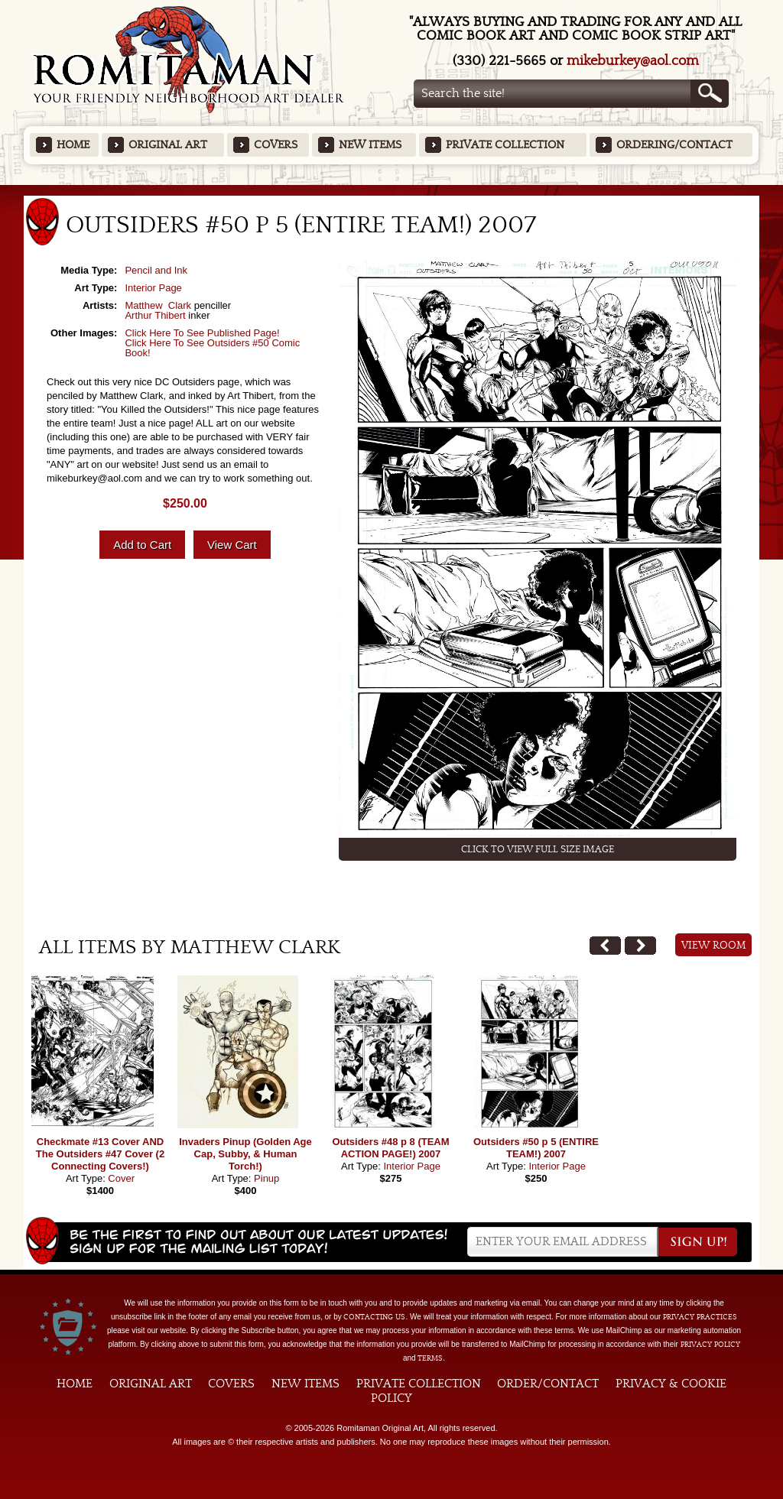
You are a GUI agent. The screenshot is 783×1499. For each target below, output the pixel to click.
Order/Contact (548, 1383)
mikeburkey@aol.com (633, 61)
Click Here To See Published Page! (202, 333)
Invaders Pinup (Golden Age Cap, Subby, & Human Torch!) (245, 1154)
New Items (370, 144)
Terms (430, 1358)
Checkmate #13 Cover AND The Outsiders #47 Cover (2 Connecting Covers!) (100, 1154)
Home (73, 144)
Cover (121, 1178)
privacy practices (700, 1317)
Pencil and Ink (156, 270)
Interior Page (153, 288)
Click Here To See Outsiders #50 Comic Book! (212, 348)
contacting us (374, 1317)
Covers (275, 144)
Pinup (266, 1178)
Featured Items (392, 190)
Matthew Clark (158, 305)
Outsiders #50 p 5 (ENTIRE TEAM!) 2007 (536, 1148)
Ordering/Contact (674, 144)
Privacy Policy (710, 1344)
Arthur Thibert (155, 315)
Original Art (167, 144)
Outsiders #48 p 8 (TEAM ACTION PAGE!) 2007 (390, 1148)
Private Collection (505, 144)
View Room (713, 945)
